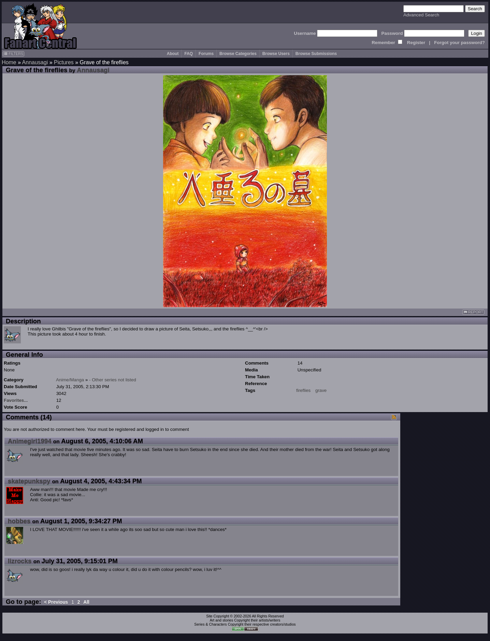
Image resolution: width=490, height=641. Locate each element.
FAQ (188, 53)
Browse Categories (238, 53)
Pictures (64, 62)
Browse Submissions (316, 53)
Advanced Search (421, 14)
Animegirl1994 (30, 441)
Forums (206, 53)
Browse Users (276, 53)
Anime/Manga (70, 379)
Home (9, 62)
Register (416, 42)
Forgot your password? (459, 42)
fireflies (303, 390)
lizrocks (19, 560)
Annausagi (35, 62)
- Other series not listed (112, 379)
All (86, 602)
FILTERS (13, 54)
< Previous (56, 602)
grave (321, 390)
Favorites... (16, 400)
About (173, 53)
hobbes (19, 520)
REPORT (473, 312)
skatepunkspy (29, 481)
